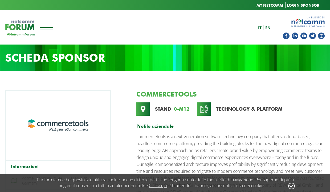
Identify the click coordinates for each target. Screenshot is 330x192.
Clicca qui (158, 186)
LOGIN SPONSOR (303, 5)
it (260, 27)
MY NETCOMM (269, 5)
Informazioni (25, 166)
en (267, 27)
